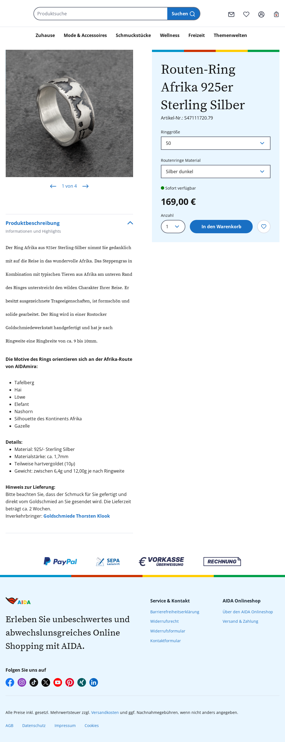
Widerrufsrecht (164, 621)
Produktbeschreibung (33, 227)
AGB (9, 725)
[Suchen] (200, 13)
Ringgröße (170, 132)
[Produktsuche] (120, 13)
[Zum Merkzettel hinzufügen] (264, 226)
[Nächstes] (85, 186)
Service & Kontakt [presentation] (170, 601)
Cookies (92, 725)
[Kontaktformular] (231, 13)
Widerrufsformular (167, 631)
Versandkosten (105, 712)
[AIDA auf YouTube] (57, 682)
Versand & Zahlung (240, 621)
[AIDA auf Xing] (81, 682)
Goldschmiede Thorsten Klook (76, 516)
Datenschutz (34, 725)
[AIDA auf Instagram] (22, 682)
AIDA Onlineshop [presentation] (242, 601)
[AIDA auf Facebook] (10, 682)
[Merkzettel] (246, 13)
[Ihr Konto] (261, 13)
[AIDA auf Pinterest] (69, 682)
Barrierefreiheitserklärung (174, 611)
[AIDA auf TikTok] (34, 682)
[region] (69, 122)
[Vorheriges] (53, 186)
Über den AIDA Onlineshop (248, 611)
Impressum (65, 725)
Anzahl (167, 215)
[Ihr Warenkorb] (276, 13)
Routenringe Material (181, 160)
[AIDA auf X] (45, 682)
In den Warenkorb (221, 227)
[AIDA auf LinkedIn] (93, 682)
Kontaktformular (165, 640)
